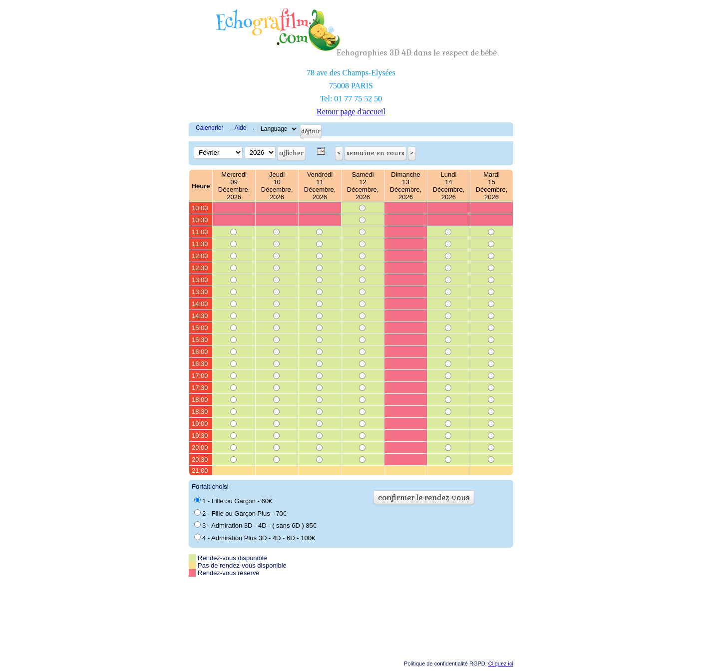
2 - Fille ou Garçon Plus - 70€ (240, 513)
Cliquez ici (500, 664)
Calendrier (209, 127)
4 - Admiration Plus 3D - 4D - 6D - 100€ (254, 538)
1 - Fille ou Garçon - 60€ (233, 501)
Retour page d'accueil (351, 111)
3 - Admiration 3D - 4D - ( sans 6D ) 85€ (255, 525)
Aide (240, 127)
